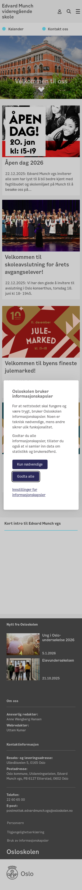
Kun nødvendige (30, 464)
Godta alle (25, 476)
